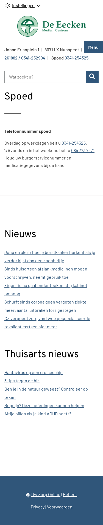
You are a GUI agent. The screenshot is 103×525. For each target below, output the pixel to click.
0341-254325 (74, 142)
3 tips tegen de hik (22, 380)
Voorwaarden (60, 506)
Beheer (70, 494)
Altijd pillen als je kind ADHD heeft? (37, 413)
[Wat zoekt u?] (45, 77)
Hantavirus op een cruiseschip (33, 372)
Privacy (37, 506)
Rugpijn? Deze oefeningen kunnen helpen (44, 405)
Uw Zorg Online (45, 494)
